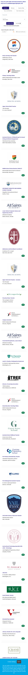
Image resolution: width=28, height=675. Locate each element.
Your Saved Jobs (20, 10)
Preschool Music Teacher (8, 298)
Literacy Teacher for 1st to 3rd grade (11, 631)
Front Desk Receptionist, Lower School (12, 340)
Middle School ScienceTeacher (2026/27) (12, 168)
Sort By (3, 31)
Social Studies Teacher (8, 595)
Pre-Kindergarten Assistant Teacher (11, 480)
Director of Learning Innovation (10, 384)
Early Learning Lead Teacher (9, 55)
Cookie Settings (12, 661)
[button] (18, 23)
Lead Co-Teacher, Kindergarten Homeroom (13, 361)
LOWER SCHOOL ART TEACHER (9, 657)
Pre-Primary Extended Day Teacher (11, 456)
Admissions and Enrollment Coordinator (12, 249)
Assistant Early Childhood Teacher (10, 435)
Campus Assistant (6, 320)
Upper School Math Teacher (9, 106)
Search (5, 8)
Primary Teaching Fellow (8, 75)
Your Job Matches (8, 10)
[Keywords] (14, 15)
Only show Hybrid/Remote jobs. (11, 25)
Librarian (4, 572)
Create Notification (20, 31)
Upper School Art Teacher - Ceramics (11, 279)
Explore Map (21, 8)
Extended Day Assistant (8, 619)
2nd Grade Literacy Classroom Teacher (12, 515)
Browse (12, 8)
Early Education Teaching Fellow (10, 406)
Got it (19, 661)
